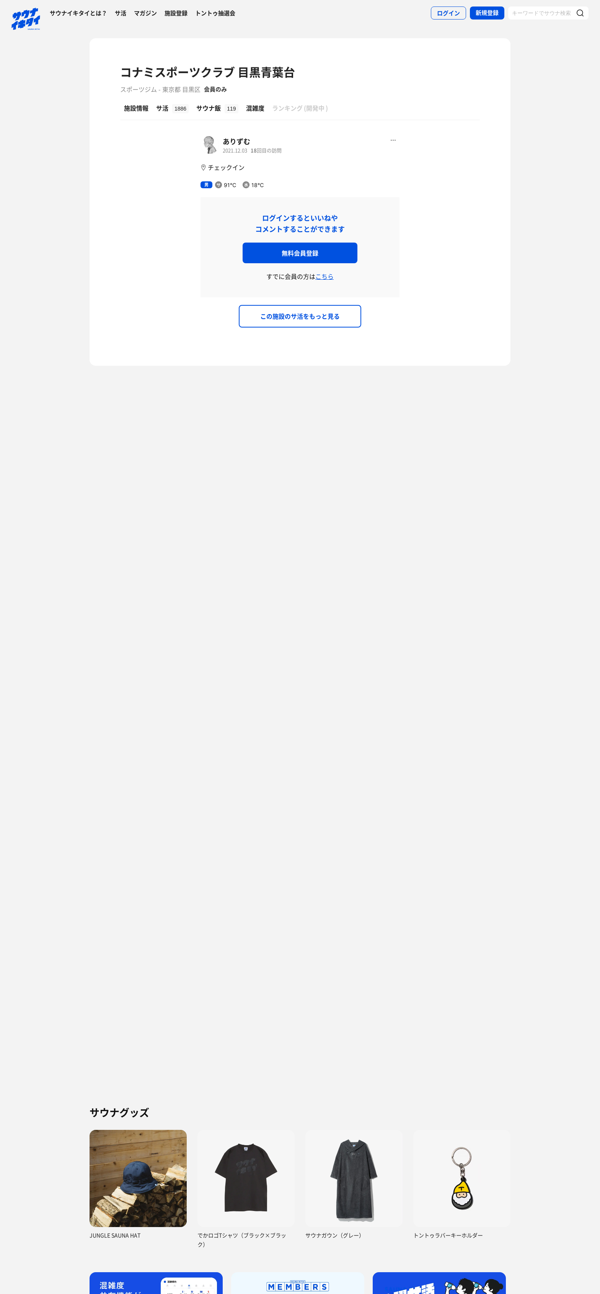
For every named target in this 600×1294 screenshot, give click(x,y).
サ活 (120, 13)
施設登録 (176, 13)
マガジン (145, 13)
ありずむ (236, 141)
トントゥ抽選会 (215, 13)
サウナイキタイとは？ (78, 13)
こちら (324, 276)
